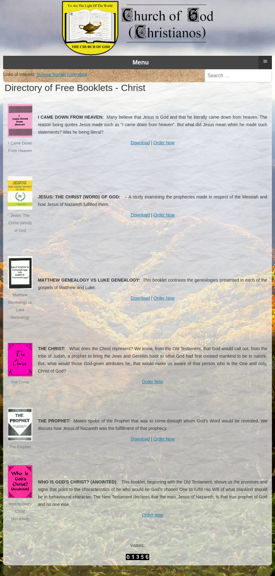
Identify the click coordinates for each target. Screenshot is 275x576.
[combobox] (238, 75)
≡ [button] (265, 61)
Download (140, 142)
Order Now (164, 142)
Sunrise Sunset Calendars (61, 74)
